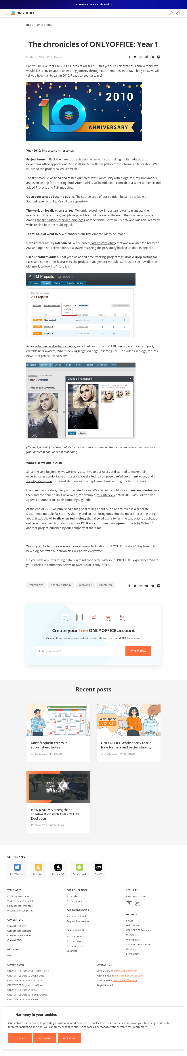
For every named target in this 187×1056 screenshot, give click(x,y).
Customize (45, 1038)
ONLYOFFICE (44, 24)
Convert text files (16, 926)
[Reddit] (147, 57)
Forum (129, 920)
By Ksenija (56, 57)
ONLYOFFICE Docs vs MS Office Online (28, 970)
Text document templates (21, 901)
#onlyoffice (85, 585)
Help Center (132, 925)
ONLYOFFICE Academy (138, 930)
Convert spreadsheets (19, 930)
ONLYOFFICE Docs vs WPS (21, 989)
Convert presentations (19, 935)
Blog (29, 24)
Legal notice (132, 953)
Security (132, 890)
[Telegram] (152, 57)
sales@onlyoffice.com (125, 970)
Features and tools (77, 916)
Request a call (104, 985)
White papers (133, 939)
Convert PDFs (14, 940)
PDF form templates (18, 896)
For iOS (98, 874)
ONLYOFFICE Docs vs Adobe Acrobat (27, 994)
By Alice (58, 753)
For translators (75, 941)
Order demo (133, 949)
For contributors (76, 936)
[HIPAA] (129, 903)
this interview (106, 495)
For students (74, 896)
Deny (19, 1038)
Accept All (69, 1038)
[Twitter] (135, 57)
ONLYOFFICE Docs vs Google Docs (25, 975)
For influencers (75, 946)
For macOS (58, 874)
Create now (138, 651)
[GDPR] (138, 903)
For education (77, 890)
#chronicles (36, 585)
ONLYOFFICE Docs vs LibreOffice (25, 985)
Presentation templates (20, 910)
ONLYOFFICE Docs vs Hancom (23, 999)
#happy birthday (61, 585)
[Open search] (171, 13)
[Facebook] (129, 57)
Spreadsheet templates (20, 905)
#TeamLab (105, 585)
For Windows (17, 874)
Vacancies (72, 950)
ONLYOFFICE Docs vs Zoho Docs (24, 980)
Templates (14, 890)
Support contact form (138, 944)
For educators (74, 901)
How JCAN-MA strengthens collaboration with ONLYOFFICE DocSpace (55, 814)
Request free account (78, 921)
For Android (79, 874)
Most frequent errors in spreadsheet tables (49, 745)
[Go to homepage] (22, 13)
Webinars (131, 934)
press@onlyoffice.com (125, 980)
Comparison (15, 964)
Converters (15, 919)
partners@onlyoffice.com (129, 975)
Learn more (140, 1027)
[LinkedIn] (141, 57)
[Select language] (179, 13)
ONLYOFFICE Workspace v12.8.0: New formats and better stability (126, 745)
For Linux (38, 874)
